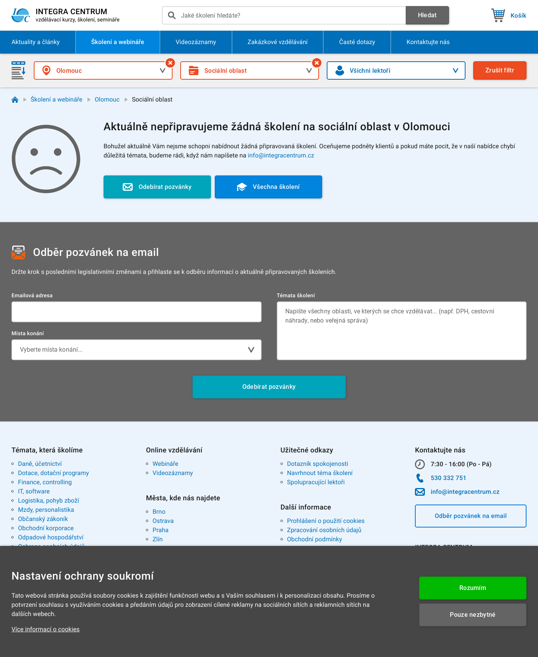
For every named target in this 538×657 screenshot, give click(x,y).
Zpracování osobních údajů (324, 530)
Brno (159, 511)
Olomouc (107, 99)
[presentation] (284, 15)
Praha (161, 530)
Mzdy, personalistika (46, 509)
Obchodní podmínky (314, 539)
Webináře (165, 463)
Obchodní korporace (46, 528)
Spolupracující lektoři (316, 482)
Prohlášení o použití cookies (326, 520)
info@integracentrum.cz (281, 155)
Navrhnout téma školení (320, 473)
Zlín (158, 539)
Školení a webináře (56, 99)
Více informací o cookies (46, 629)
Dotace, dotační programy (53, 473)
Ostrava (163, 520)
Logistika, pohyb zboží (48, 500)
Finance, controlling (45, 482)
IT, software (34, 491)
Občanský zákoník (43, 519)
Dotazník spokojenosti (318, 463)
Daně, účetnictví (40, 463)
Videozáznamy (173, 473)
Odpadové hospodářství (51, 537)
